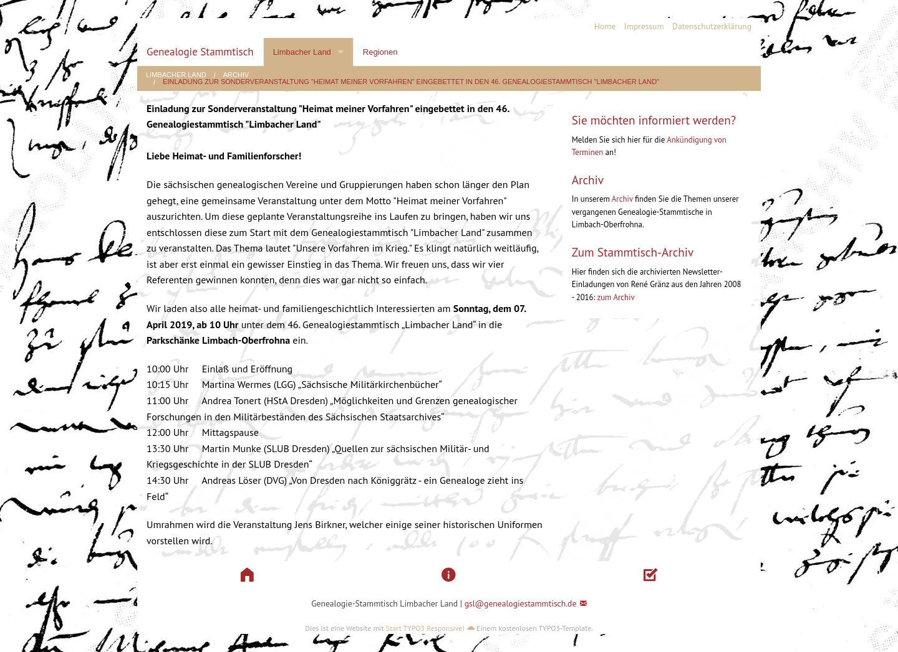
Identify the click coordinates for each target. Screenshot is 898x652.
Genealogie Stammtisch (200, 52)
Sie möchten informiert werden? (654, 120)
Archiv (236, 75)
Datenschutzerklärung (711, 26)
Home (605, 26)
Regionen (380, 52)
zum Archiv (615, 297)
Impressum (644, 26)
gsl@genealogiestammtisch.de (521, 603)
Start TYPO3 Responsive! (425, 628)
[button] (247, 575)
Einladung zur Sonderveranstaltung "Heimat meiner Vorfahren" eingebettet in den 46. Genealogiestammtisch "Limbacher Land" (411, 81)
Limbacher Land (302, 52)
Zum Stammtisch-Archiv (633, 252)
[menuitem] (601, 27)
